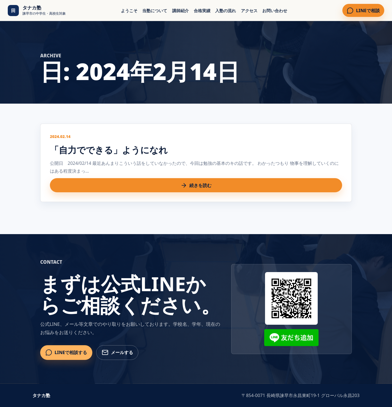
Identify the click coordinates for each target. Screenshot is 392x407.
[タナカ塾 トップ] (37, 10)
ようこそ (129, 10)
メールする (117, 352)
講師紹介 (180, 10)
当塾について (154, 10)
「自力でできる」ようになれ (109, 150)
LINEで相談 (363, 10)
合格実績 (202, 10)
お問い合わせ (274, 10)
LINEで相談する (66, 352)
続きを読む (196, 185)
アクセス (249, 10)
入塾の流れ (225, 10)
